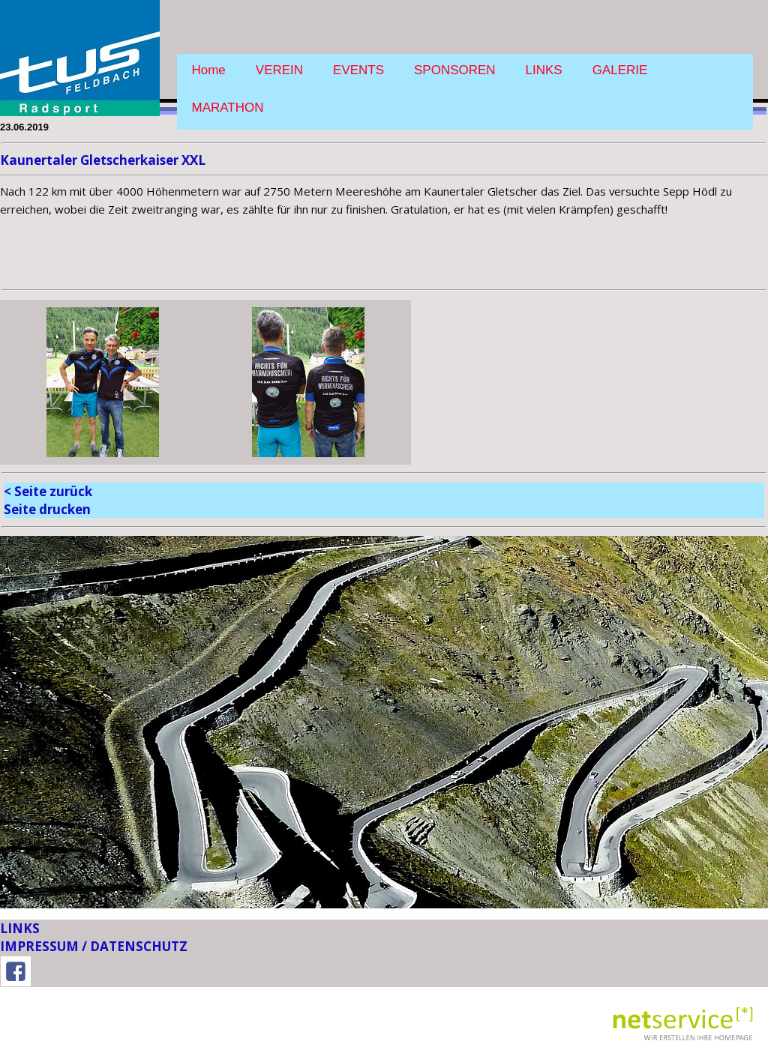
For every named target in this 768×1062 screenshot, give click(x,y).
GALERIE (620, 70)
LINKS (544, 70)
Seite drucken (47, 509)
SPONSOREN (455, 70)
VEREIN (279, 70)
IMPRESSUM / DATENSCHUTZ (94, 946)
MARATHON (228, 107)
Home (209, 70)
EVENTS (358, 70)
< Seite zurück (48, 491)
